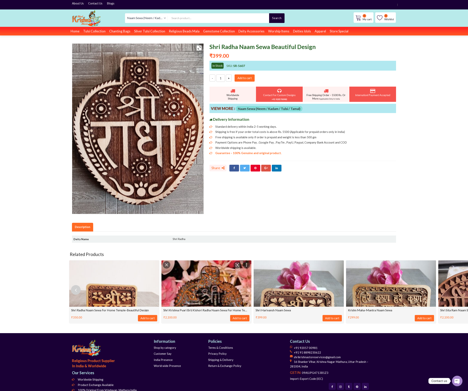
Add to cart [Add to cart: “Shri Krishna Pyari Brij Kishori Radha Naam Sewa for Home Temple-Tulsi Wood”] (240, 318)
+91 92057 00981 (306, 348)
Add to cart (244, 78)
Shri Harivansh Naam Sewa (273, 310)
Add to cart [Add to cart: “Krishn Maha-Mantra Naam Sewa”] (424, 318)
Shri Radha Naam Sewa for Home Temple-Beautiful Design (110, 310)
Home (75, 31)
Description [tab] (82, 227)
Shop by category (165, 347)
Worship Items (278, 31)
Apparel (320, 31)
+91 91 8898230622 (307, 352)
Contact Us (95, 3)
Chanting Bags (119, 31)
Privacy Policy (217, 353)
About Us (78, 3)
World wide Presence (167, 365)
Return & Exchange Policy (224, 365)
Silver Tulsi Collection (149, 31)
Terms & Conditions (220, 347)
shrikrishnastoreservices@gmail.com (317, 357)
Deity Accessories (251, 31)
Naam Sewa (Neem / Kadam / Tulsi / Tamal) (269, 109)
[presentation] (76, 290)
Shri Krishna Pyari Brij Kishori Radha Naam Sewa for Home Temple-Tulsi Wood (206, 310)
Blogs (110, 3)
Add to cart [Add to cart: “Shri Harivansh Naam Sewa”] (332, 318)
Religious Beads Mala (184, 31)
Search (276, 18)
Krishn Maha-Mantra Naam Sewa (370, 310)
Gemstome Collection (219, 31)
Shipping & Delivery (220, 359)
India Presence (163, 359)
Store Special (339, 31)
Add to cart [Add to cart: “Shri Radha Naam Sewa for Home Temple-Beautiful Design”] (147, 318)
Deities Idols (302, 31)
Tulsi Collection (94, 31)
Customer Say (162, 353)
